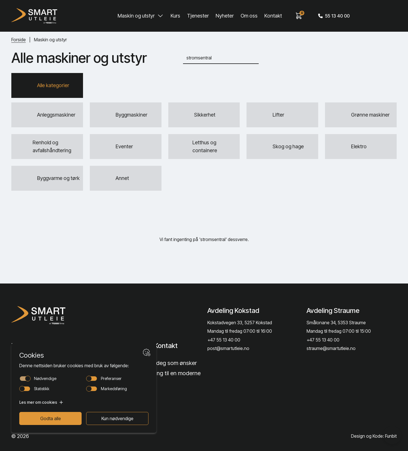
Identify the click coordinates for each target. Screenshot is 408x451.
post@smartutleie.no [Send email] (228, 348)
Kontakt (273, 16)
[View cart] (299, 16)
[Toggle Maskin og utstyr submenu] (160, 15)
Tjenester (198, 16)
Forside (18, 39)
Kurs (175, 16)
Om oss (249, 16)
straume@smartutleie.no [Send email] (331, 348)
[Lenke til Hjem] (54, 315)
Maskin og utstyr (136, 16)
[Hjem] (34, 16)
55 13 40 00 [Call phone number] (334, 16)
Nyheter (225, 16)
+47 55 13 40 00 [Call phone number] (223, 340)
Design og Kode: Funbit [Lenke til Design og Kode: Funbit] (374, 436)
